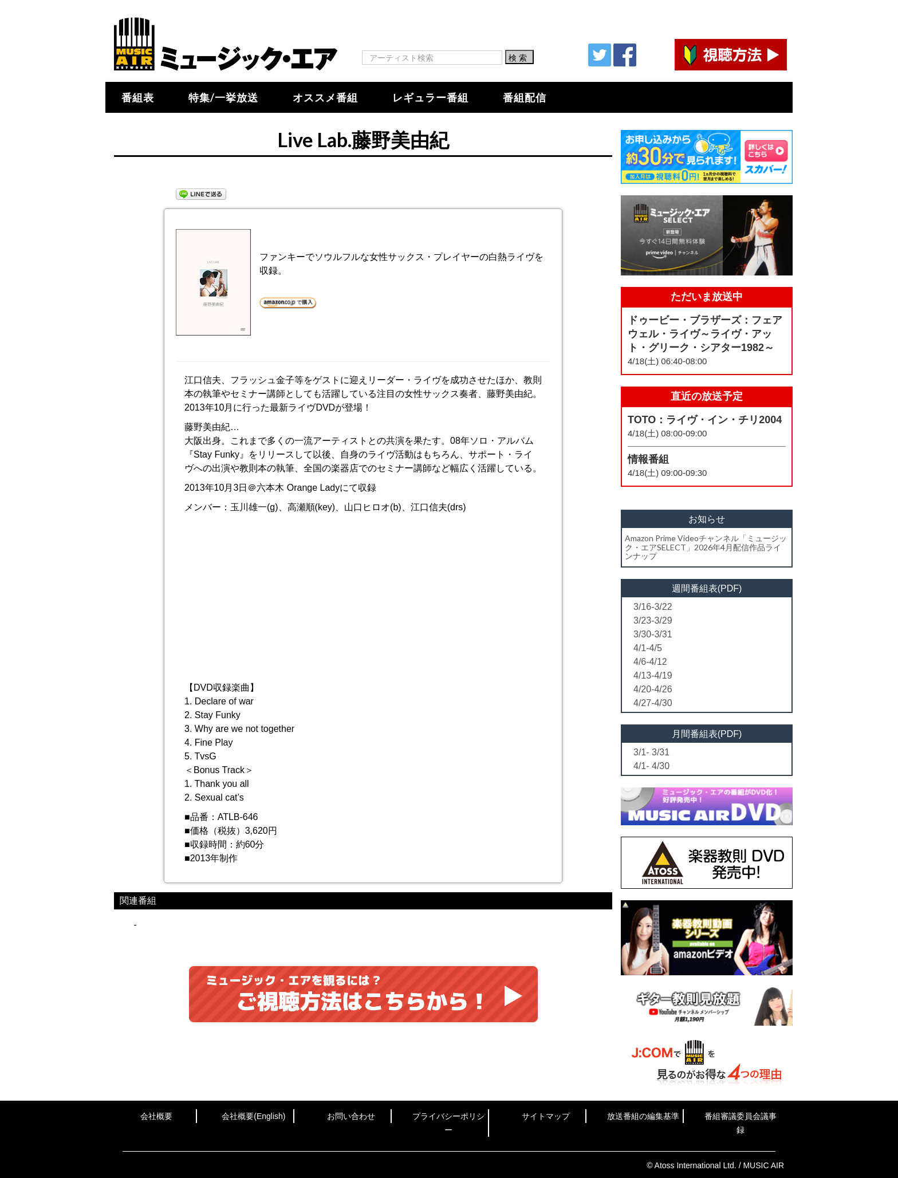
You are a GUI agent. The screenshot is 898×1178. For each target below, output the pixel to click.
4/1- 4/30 (651, 766)
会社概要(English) (253, 1116)
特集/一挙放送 (223, 97)
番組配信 (524, 97)
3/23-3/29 (652, 620)
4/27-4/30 (652, 703)
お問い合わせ (351, 1116)
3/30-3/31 (652, 634)
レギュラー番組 (430, 97)
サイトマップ (546, 1116)
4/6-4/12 (650, 662)
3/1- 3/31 (651, 752)
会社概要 (156, 1116)
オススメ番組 (325, 97)
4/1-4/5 (647, 648)
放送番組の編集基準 (643, 1116)
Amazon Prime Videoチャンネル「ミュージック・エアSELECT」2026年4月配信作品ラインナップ (706, 547)
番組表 (137, 97)
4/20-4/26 (652, 689)
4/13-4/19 (652, 675)
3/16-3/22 (652, 607)
